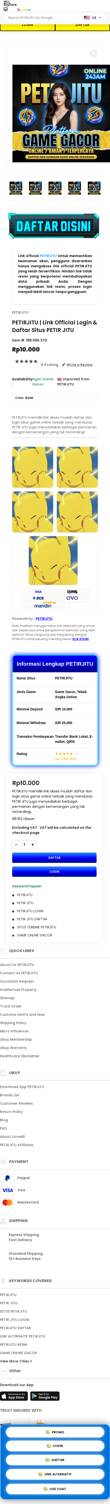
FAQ (3, 1128)
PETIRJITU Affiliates (16, 1144)
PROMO (55, 1432)
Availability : (22, 382)
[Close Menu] (5, 10)
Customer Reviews (16, 1103)
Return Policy (11, 1111)
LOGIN (27, 24)
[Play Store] (45, 1397)
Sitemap (7, 998)
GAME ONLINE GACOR (18, 1352)
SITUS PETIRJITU (13, 1311)
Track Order (11, 1006)
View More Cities (16, 1361)
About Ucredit (12, 1136)
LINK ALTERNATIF (55, 1475)
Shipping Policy (13, 1022)
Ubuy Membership (16, 1039)
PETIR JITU (9, 1303)
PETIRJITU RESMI (13, 1344)
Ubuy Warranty (13, 1047)
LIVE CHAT (55, 1489)
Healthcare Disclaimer (20, 1056)
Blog (4, 1120)
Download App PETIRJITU (22, 1086)
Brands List (9, 1095)
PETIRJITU (48, 255)
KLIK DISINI (80, 639)
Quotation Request (17, 981)
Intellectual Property (18, 989)
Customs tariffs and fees (22, 1014)
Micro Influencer (14, 1031)
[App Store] (14, 1397)
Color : (24, 398)
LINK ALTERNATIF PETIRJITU (22, 1336)
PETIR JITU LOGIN (14, 1319)
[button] (94, 53)
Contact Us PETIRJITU (19, 973)
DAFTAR (83, 24)
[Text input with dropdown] (42, 18)
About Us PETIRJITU (17, 964)
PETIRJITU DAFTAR (15, 1328)
